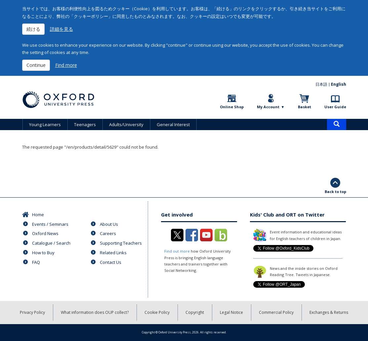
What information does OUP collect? (95, 312)
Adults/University (126, 124)
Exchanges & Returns (328, 312)
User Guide (335, 106)
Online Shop (232, 106)
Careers (108, 233)
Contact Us (110, 262)
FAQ (36, 262)
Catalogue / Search (51, 243)
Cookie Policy (157, 312)
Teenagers (85, 124)
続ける (33, 29)
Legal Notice (231, 312)
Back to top (335, 191)
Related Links (113, 253)
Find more (66, 65)
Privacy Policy (32, 312)
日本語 (321, 84)
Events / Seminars (50, 224)
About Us (109, 224)
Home (38, 215)
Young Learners (45, 124)
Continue (36, 65)
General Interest (173, 124)
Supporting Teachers (121, 243)
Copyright (194, 312)
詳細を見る (61, 29)
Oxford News (45, 233)
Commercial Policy (276, 312)
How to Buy (43, 253)
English (338, 84)
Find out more (177, 251)
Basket (304, 106)
